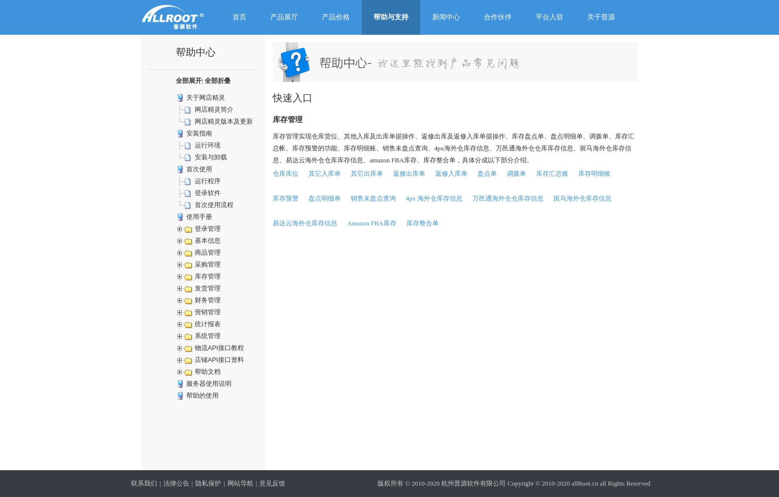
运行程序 (208, 181)
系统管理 (208, 336)
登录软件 (208, 193)
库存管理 (208, 276)
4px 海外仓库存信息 (434, 198)
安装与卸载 (211, 157)
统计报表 (208, 324)
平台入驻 (549, 17)
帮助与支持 (391, 17)
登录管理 (208, 228)
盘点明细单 (325, 198)
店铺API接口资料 (219, 359)
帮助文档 (208, 371)
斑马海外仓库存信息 (582, 198)
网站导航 (240, 483)
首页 (239, 17)
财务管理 (208, 300)
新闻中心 (446, 17)
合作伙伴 (498, 17)
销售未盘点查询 (373, 198)
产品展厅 (284, 17)
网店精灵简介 (214, 109)
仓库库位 (286, 173)
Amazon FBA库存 (371, 223)
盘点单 (487, 173)
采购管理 (208, 264)
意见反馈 (272, 483)
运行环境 (208, 145)
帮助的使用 (202, 395)
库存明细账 (594, 173)
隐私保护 (208, 483)
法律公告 (176, 483)
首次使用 (199, 169)
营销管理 (208, 312)
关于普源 (601, 17)
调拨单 (516, 173)
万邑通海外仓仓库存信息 (508, 198)
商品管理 (208, 252)
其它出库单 (367, 173)
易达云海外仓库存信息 (305, 223)
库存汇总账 (552, 173)
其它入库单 (325, 173)
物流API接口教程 (219, 348)
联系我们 (144, 483)
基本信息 (208, 240)
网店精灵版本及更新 (224, 121)
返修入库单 (451, 173)
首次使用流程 (214, 205)
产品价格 (336, 17)
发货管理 (208, 288)
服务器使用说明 (209, 383)
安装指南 (199, 133)
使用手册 (199, 216)
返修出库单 (409, 173)
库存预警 (286, 198)
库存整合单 (422, 223)
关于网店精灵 (205, 97)
